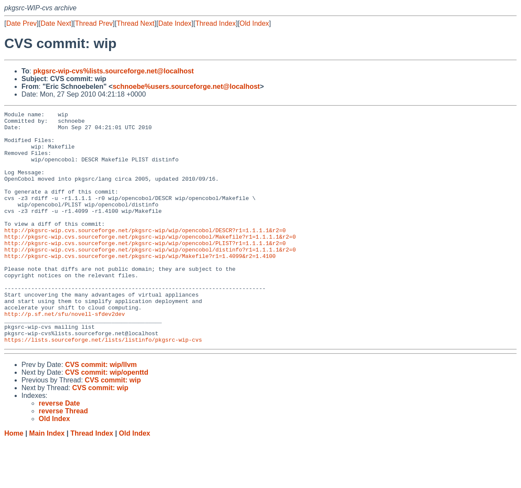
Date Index (174, 23)
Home (13, 479)
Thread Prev (94, 23)
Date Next (55, 23)
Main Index (47, 479)
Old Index (254, 23)
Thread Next (135, 23)
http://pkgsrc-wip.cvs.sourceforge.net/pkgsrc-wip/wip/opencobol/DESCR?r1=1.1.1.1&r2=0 (145, 254)
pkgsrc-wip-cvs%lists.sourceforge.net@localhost (113, 71)
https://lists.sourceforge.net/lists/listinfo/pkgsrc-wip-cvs (103, 386)
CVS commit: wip (113, 426)
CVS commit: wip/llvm (101, 411)
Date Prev (21, 23)
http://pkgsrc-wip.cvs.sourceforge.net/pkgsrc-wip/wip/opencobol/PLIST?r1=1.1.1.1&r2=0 (145, 270)
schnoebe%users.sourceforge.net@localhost (186, 86)
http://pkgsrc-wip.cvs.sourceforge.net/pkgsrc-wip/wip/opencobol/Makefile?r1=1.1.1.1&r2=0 (150, 262)
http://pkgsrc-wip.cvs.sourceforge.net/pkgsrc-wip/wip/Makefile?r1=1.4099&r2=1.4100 (140, 285)
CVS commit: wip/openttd (106, 418)
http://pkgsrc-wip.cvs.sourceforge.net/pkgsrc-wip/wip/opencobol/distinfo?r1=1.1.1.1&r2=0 (150, 278)
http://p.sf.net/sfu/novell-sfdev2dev (64, 355)
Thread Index (215, 23)
